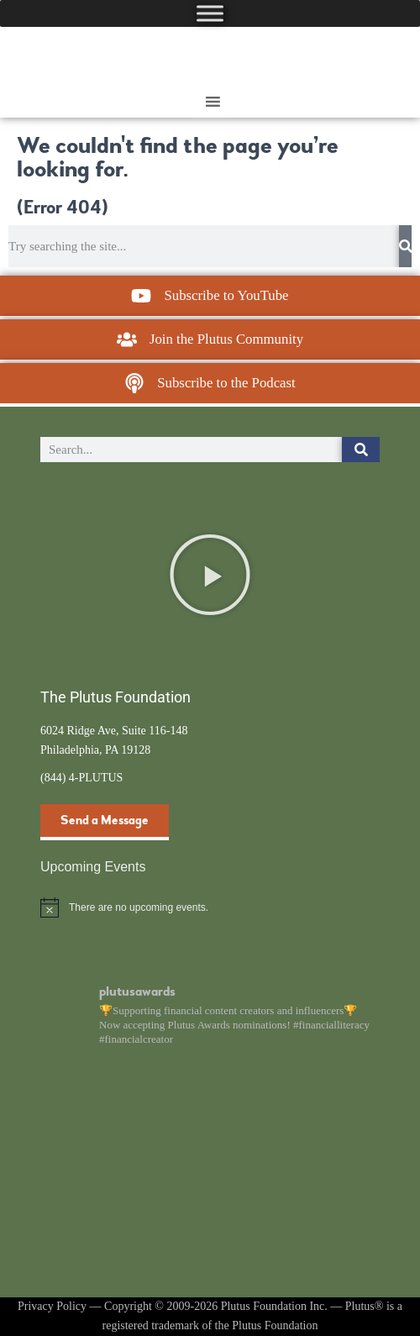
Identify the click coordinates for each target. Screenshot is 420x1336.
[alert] (210, 907)
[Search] (405, 246)
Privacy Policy (52, 1306)
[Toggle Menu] (210, 13)
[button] (210, 575)
